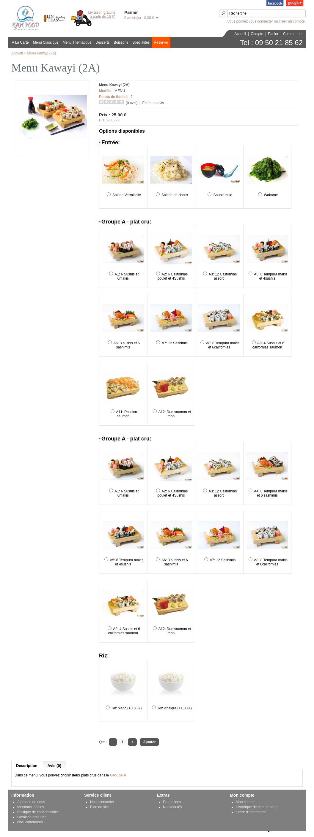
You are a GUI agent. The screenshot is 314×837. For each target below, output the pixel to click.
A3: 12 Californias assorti (223, 276)
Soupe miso (222, 195)
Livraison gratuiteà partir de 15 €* (101, 14)
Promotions (172, 802)
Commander (293, 34)
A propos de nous (31, 802)
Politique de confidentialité (38, 812)
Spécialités (141, 42)
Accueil (240, 34)
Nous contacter (102, 802)
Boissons (121, 42)
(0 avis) (131, 103)
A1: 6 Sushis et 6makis (126, 276)
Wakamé (271, 195)
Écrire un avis (153, 103)
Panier (273, 34)
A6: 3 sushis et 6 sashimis (126, 345)
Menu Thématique (77, 42)
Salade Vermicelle (126, 195)
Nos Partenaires (30, 822)
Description (26, 765)
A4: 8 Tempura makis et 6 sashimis (271, 493)
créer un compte (292, 21)
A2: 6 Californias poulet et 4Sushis (172, 276)
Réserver (161, 42)
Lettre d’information (251, 812)
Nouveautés (172, 807)
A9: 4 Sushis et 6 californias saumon (268, 345)
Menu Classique (46, 42)
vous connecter (261, 21)
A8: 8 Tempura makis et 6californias (223, 345)
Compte (257, 34)
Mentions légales (30, 807)
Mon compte (245, 802)
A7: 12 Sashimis (175, 343)
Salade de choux (174, 195)
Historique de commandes (256, 807)
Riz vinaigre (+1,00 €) (174, 708)
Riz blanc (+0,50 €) (127, 708)
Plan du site (99, 807)
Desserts (102, 42)
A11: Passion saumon (126, 414)
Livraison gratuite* (31, 817)
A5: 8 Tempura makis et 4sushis (271, 276)
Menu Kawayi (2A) (41, 53)
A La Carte (20, 42)
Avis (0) (54, 765)
